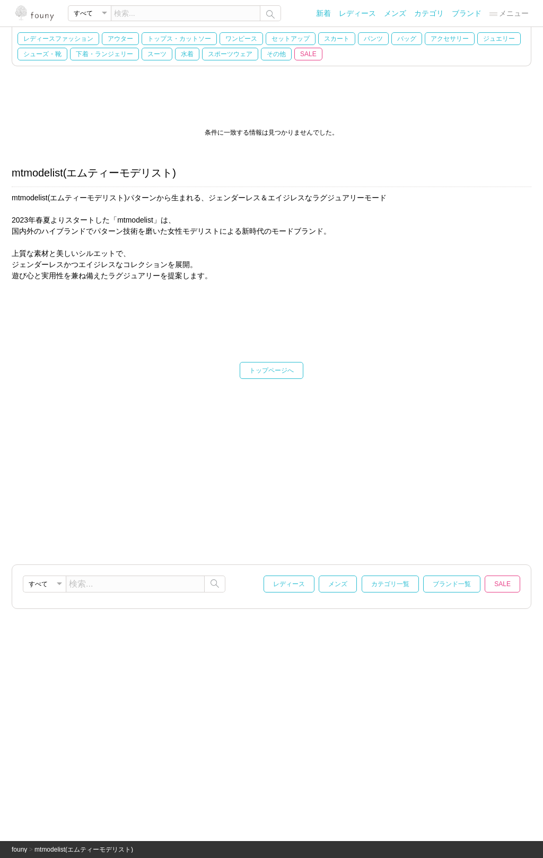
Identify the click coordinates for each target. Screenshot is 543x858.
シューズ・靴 (42, 54)
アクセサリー (450, 38)
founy (19, 849)
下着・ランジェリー (104, 54)
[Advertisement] (271, 469)
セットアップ (291, 38)
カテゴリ (429, 13)
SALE (308, 54)
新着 (323, 13)
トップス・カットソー (179, 38)
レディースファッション (58, 38)
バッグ (406, 38)
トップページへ (271, 370)
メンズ (395, 13)
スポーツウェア (230, 54)
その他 (276, 54)
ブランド (466, 13)
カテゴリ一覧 (390, 584)
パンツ (373, 38)
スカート (336, 38)
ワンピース (241, 38)
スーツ (157, 54)
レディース (357, 13)
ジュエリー (499, 38)
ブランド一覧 (452, 584)
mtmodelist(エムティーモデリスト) (83, 849)
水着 (187, 54)
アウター (120, 38)
